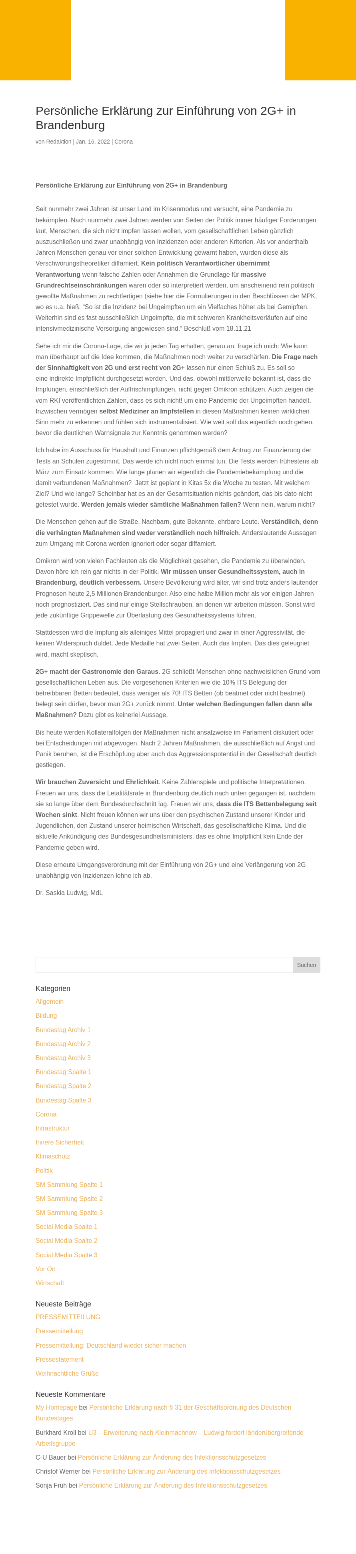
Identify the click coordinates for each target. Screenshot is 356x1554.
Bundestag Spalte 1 (64, 1072)
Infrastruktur (53, 1128)
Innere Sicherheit (60, 1142)
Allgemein (50, 1001)
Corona (123, 141)
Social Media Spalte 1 (67, 1226)
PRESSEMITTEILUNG (68, 1317)
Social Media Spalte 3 (67, 1255)
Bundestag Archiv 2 (63, 1044)
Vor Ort (46, 1269)
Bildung (46, 1015)
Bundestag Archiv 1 (63, 1030)
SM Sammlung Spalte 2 (69, 1198)
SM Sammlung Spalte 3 (69, 1212)
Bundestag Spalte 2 (64, 1086)
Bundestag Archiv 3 (63, 1058)
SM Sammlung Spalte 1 (69, 1184)
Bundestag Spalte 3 (64, 1100)
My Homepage (56, 1407)
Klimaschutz (53, 1156)
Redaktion (58, 141)
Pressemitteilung (59, 1331)
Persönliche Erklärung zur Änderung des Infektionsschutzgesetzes (172, 1457)
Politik (44, 1170)
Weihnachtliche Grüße (67, 1373)
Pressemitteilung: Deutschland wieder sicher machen (111, 1345)
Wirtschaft (50, 1283)
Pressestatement (60, 1359)
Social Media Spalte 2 (67, 1240)
